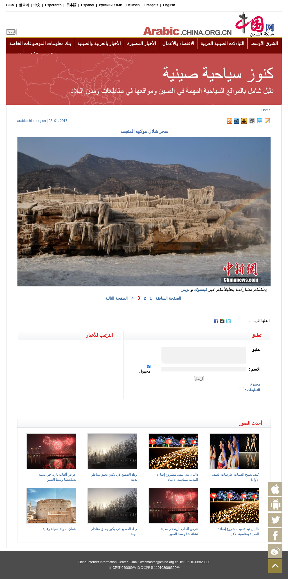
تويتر (185, 289)
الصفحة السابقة (168, 298)
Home (265, 110)
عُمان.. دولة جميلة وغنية (59, 529)
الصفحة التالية (116, 298)
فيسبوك (200, 289)
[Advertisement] (80, 409)
